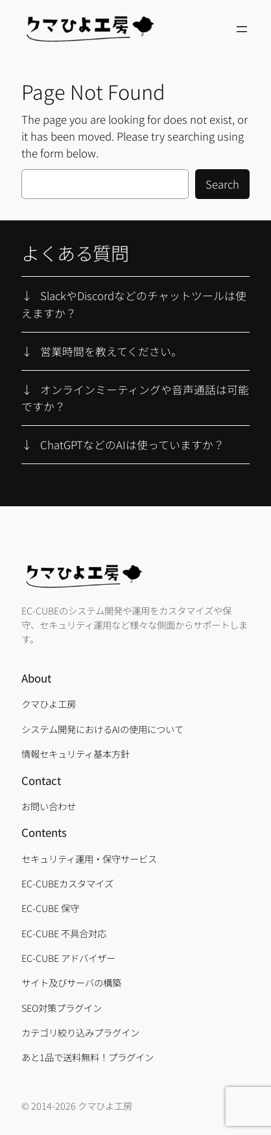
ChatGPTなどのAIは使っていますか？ (132, 444)
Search (222, 184)
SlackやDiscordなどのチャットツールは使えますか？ (133, 304)
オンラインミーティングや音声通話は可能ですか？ (135, 398)
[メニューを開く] (242, 29)
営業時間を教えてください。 (111, 351)
